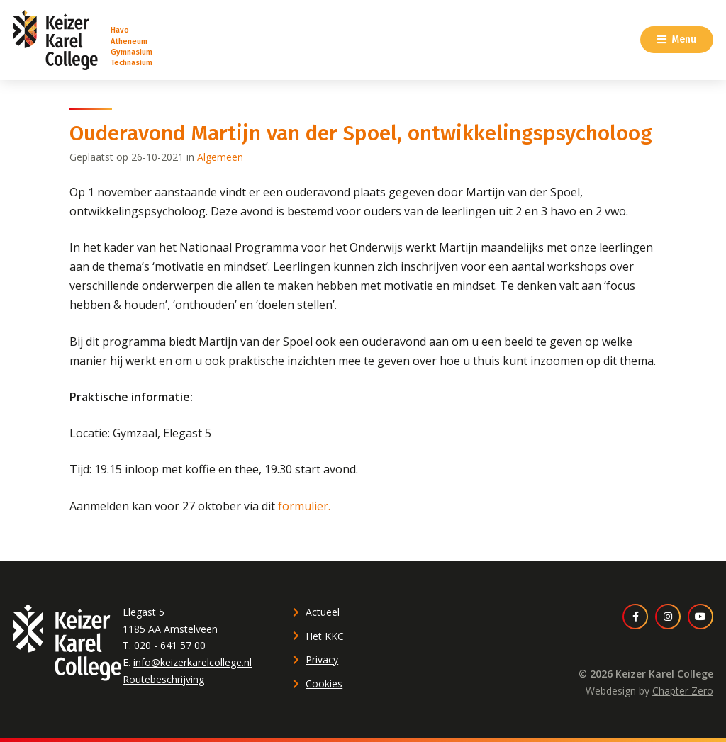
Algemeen (220, 157)
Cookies (324, 683)
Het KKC (325, 636)
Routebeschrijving (163, 679)
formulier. (304, 506)
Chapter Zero (682, 690)
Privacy (322, 659)
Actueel (323, 612)
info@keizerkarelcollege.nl (192, 662)
